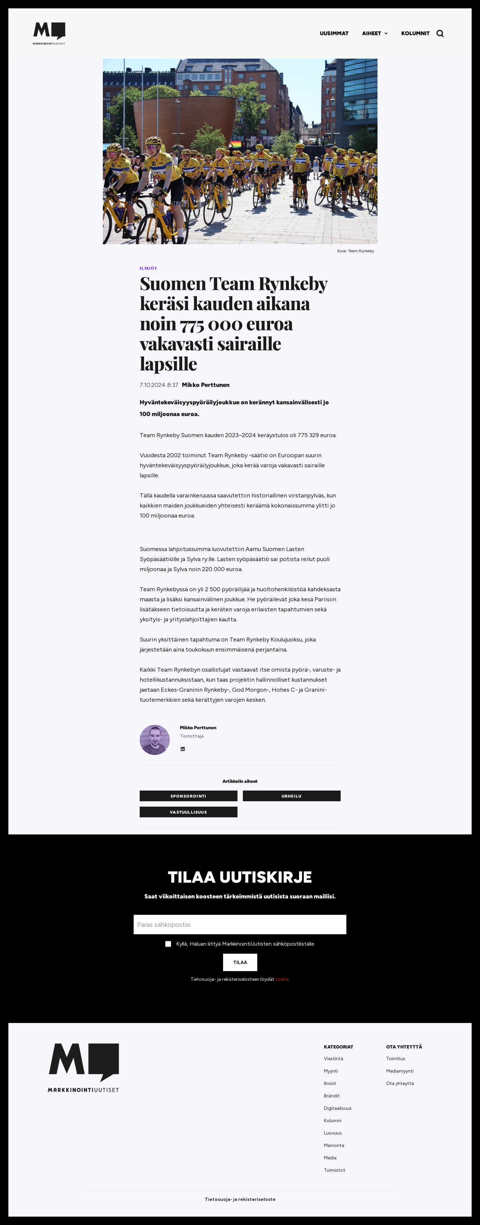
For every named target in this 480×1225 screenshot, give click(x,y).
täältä (281, 979)
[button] (375, 33)
